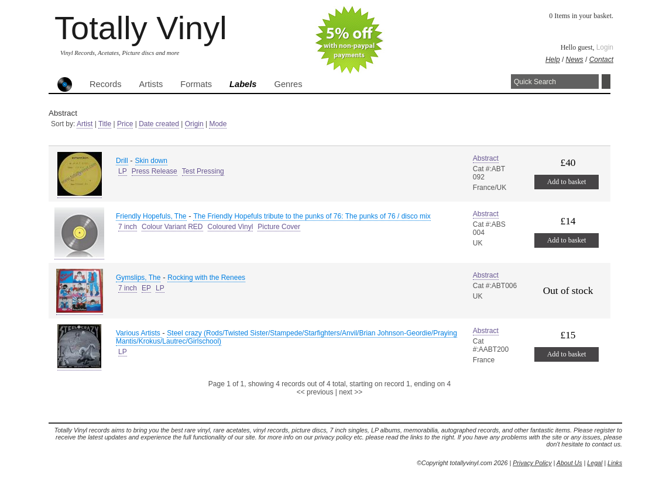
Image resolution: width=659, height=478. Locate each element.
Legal (594, 462)
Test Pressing (203, 171)
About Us (569, 462)
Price (125, 124)
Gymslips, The (138, 277)
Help (552, 60)
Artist (84, 124)
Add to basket (566, 182)
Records (106, 84)
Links (614, 462)
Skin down (151, 161)
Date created (159, 124)
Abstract (486, 158)
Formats (196, 84)
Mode (217, 124)
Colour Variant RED (172, 227)
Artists (151, 84)
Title (104, 124)
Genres (288, 84)
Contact (601, 60)
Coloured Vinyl (230, 227)
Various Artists (139, 333)
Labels (242, 84)
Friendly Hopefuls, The (151, 216)
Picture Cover (279, 227)
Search (606, 81)
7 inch (127, 227)
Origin (194, 124)
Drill (122, 161)
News (575, 60)
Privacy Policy (532, 462)
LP (122, 171)
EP (146, 288)
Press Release (154, 171)
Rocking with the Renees (206, 277)
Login (604, 47)
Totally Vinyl (140, 27)
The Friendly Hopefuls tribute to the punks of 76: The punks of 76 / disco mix (311, 216)
